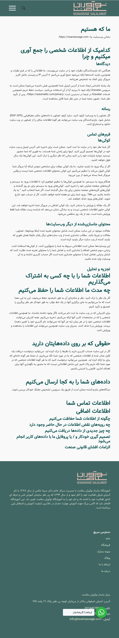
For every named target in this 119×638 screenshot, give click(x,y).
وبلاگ (107, 558)
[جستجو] (23, 8)
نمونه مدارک (103, 552)
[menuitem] (23, 8)
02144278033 (94, 608)
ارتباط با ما (104, 564)
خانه (108, 539)
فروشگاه (105, 545)
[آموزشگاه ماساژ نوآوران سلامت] (69, 8)
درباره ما (105, 571)
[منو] (13, 8)
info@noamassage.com (86, 619)
